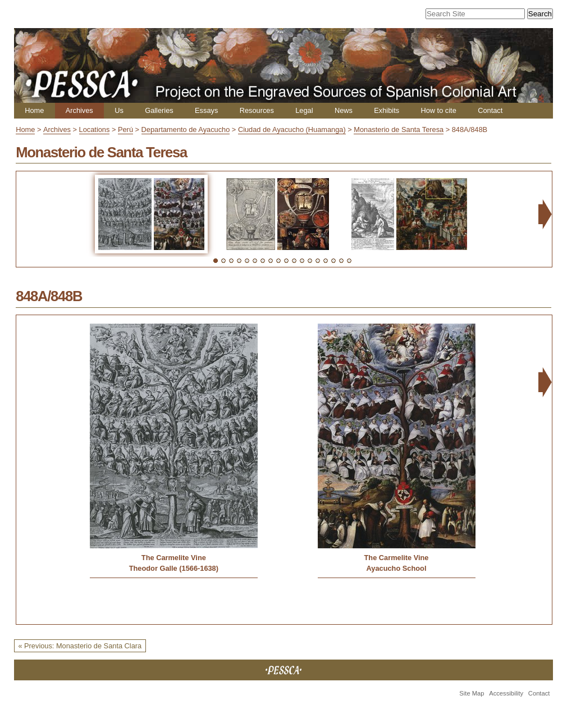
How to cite (438, 110)
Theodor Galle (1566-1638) (173, 568)
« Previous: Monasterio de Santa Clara (79, 646)
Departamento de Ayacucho (185, 129)
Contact (490, 110)
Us (119, 110)
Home (34, 110)
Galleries (159, 110)
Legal (304, 110)
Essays (206, 110)
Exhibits (386, 110)
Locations (94, 129)
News (344, 110)
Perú (125, 129)
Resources (257, 110)
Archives (79, 110)
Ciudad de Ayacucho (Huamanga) (292, 129)
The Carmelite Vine (173, 557)
